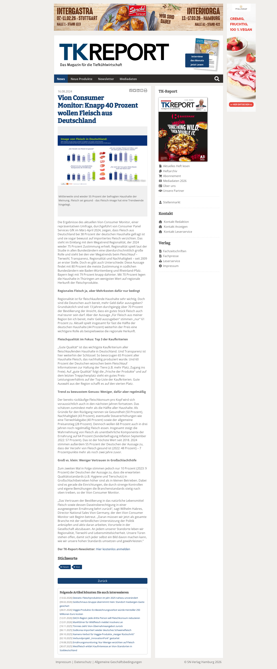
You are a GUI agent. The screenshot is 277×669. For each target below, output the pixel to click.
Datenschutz (83, 662)
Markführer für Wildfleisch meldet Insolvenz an (98, 622)
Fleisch (66, 567)
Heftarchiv (170, 171)
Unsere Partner (173, 191)
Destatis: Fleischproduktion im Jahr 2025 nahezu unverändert (105, 597)
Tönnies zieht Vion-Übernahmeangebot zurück (98, 626)
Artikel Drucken (145, 91)
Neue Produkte (81, 79)
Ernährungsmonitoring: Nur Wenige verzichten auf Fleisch (103, 642)
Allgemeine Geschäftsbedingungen (118, 662)
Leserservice (171, 261)
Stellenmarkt (171, 202)
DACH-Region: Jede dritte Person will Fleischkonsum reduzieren (106, 618)
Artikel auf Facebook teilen (131, 91)
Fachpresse (171, 256)
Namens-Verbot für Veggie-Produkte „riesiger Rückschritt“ (104, 634)
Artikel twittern (135, 91)
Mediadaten (128, 79)
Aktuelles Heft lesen (176, 166)
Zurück (102, 581)
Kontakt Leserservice (178, 232)
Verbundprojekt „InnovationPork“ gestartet (96, 638)
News (61, 79)
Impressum (171, 266)
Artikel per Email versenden (142, 91)
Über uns (169, 186)
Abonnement (172, 176)
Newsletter (106, 79)
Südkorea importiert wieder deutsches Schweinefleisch (102, 630)
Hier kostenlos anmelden (113, 549)
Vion (78, 567)
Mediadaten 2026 (175, 181)
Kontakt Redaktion (176, 222)
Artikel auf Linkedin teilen (138, 91)
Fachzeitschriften (174, 251)
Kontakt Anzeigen (176, 227)
